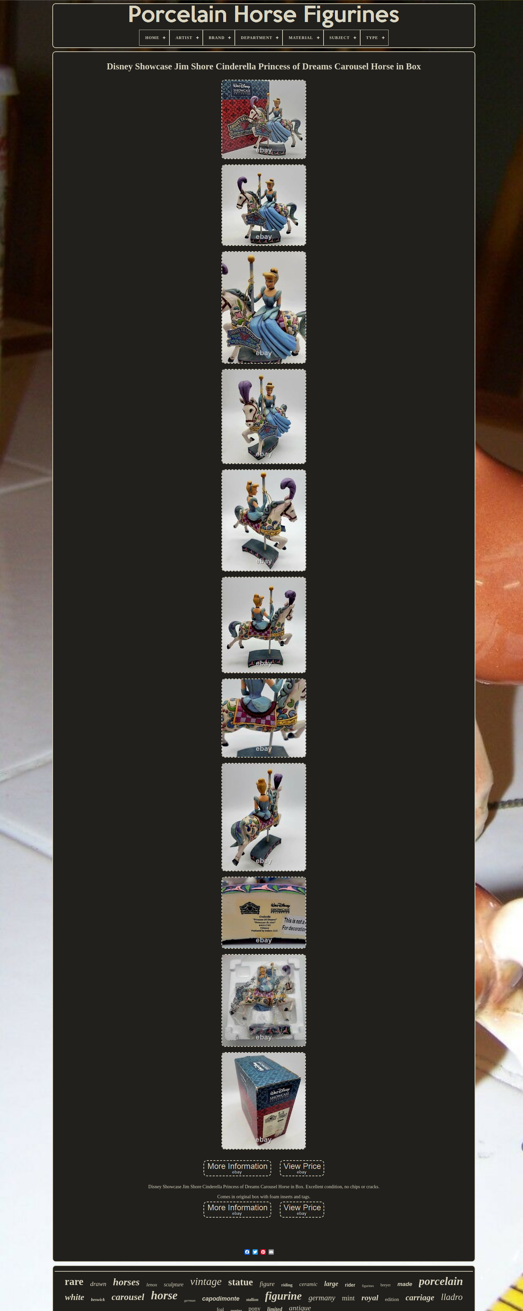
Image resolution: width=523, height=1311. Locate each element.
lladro (452, 1297)
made (404, 1284)
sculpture (173, 1284)
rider (350, 1285)
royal (370, 1297)
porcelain (441, 1281)
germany (322, 1298)
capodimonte (220, 1298)
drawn (98, 1283)
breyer (386, 1285)
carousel (128, 1297)
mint (348, 1298)
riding (287, 1284)
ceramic (308, 1284)
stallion (252, 1299)
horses (126, 1281)
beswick (98, 1299)
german (189, 1300)
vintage (205, 1281)
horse (164, 1295)
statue (240, 1282)
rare (74, 1281)
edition (392, 1299)
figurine (283, 1296)
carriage (420, 1297)
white (74, 1297)
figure (267, 1283)
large (331, 1283)
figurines (368, 1286)
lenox (151, 1284)
